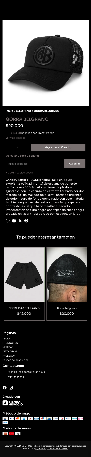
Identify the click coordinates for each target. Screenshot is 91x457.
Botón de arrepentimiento (57, 448)
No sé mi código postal (19, 172)
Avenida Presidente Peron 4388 (24, 372)
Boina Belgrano (67, 308)
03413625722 (13, 377)
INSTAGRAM (10, 351)
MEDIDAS (8, 347)
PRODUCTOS (10, 342)
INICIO (6, 338)
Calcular (74, 163)
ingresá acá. (40, 448)
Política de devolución (16, 360)
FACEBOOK (9, 355)
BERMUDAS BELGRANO (24, 308)
